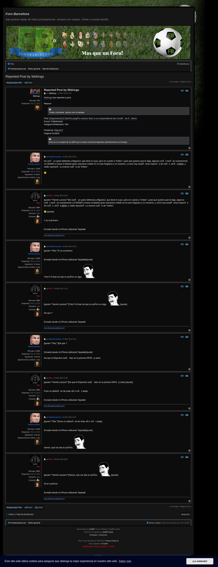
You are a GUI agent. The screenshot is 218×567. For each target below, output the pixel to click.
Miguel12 (58, 130)
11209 (37, 169)
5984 (38, 207)
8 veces (37, 174)
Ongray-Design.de (112, 541)
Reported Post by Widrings (24, 76)
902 (38, 100)
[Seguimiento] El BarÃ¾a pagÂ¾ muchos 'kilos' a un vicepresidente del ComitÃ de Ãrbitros (93, 118)
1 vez (38, 177)
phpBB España (107, 532)
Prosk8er (104, 544)
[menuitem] (10, 64)
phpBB (91, 529)
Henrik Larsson (34, 164)
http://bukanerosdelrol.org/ (54, 235)
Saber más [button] (125, 561)
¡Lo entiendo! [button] (199, 561)
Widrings (36, 96)
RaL (38, 203)
